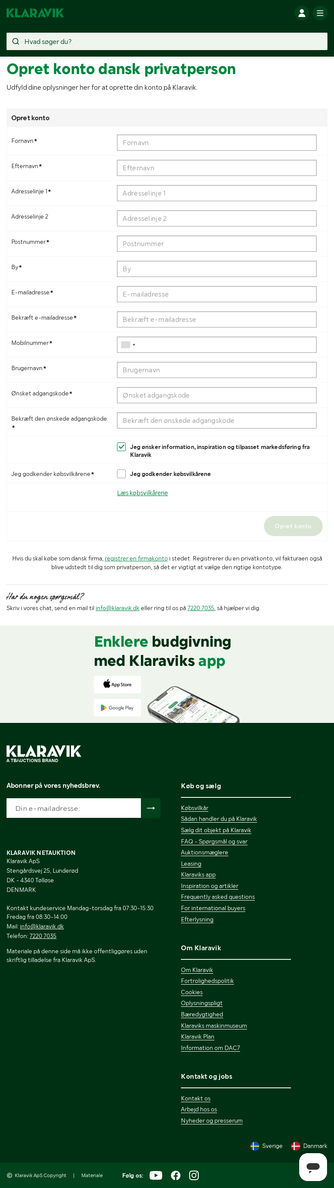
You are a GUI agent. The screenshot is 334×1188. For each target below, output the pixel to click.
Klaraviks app (198, 874)
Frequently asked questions (218, 896)
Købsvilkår (194, 807)
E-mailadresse (33, 292)
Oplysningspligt (202, 1002)
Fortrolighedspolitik (207, 980)
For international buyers (213, 907)
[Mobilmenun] (320, 13)
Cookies (192, 992)
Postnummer (31, 241)
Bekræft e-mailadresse (45, 317)
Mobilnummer (33, 342)
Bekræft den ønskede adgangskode (59, 423)
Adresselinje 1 (32, 191)
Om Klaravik (197, 969)
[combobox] (128, 345)
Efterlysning (197, 919)
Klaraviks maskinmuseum (214, 1025)
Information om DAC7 (210, 1047)
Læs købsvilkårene (142, 493)
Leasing (191, 863)
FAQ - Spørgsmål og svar (214, 841)
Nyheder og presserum (212, 1120)
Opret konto (293, 526)
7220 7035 (200, 607)
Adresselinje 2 (29, 216)
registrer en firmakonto (136, 558)
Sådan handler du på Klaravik (219, 818)
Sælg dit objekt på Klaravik (216, 830)
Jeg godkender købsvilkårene (54, 473)
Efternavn (27, 166)
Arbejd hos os (199, 1109)
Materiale (92, 1175)
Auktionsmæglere (204, 852)
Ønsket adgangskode (43, 393)
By (17, 267)
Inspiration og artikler (209, 885)
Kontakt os (195, 1098)
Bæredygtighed (202, 1014)
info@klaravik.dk (118, 607)
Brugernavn (30, 368)
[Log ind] (301, 13)
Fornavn (25, 140)
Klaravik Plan (197, 1036)
